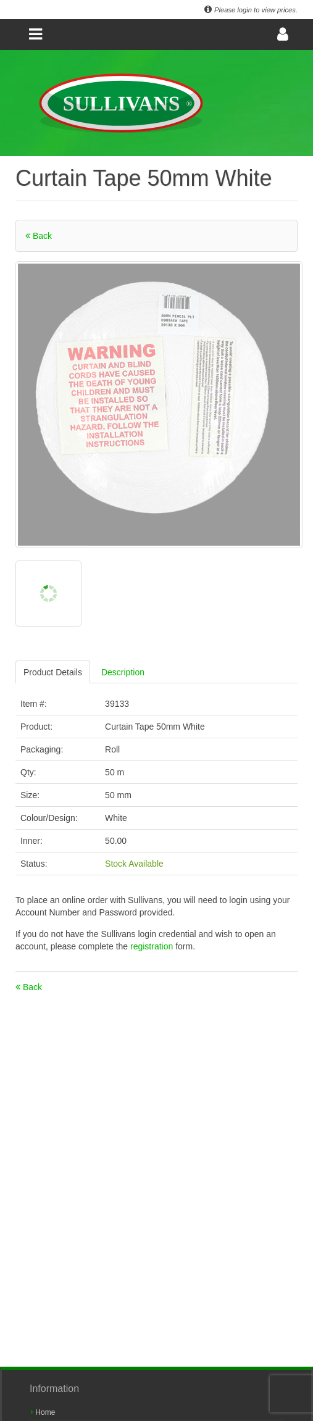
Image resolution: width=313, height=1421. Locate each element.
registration (152, 946)
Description (122, 672)
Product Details (52, 672)
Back (38, 236)
